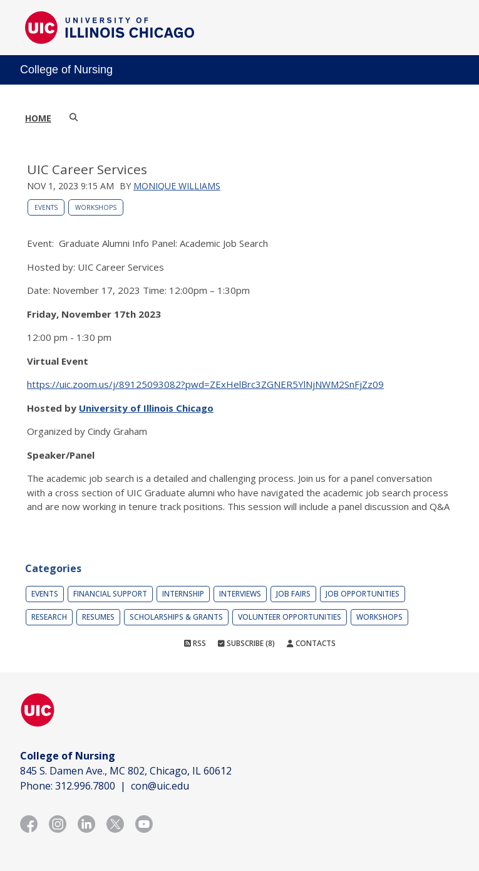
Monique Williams (176, 186)
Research (49, 617)
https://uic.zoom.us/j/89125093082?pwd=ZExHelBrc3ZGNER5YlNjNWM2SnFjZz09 (205, 384)
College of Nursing (66, 69)
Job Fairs (293, 593)
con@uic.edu (160, 786)
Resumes (98, 617)
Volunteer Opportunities (289, 617)
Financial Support (110, 593)
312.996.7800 (85, 786)
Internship (183, 593)
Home (38, 118)
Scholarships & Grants (176, 617)
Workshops (95, 207)
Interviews (240, 593)
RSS (195, 643)
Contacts (311, 643)
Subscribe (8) (246, 643)
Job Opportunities (362, 593)
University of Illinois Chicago (146, 408)
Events (46, 207)
